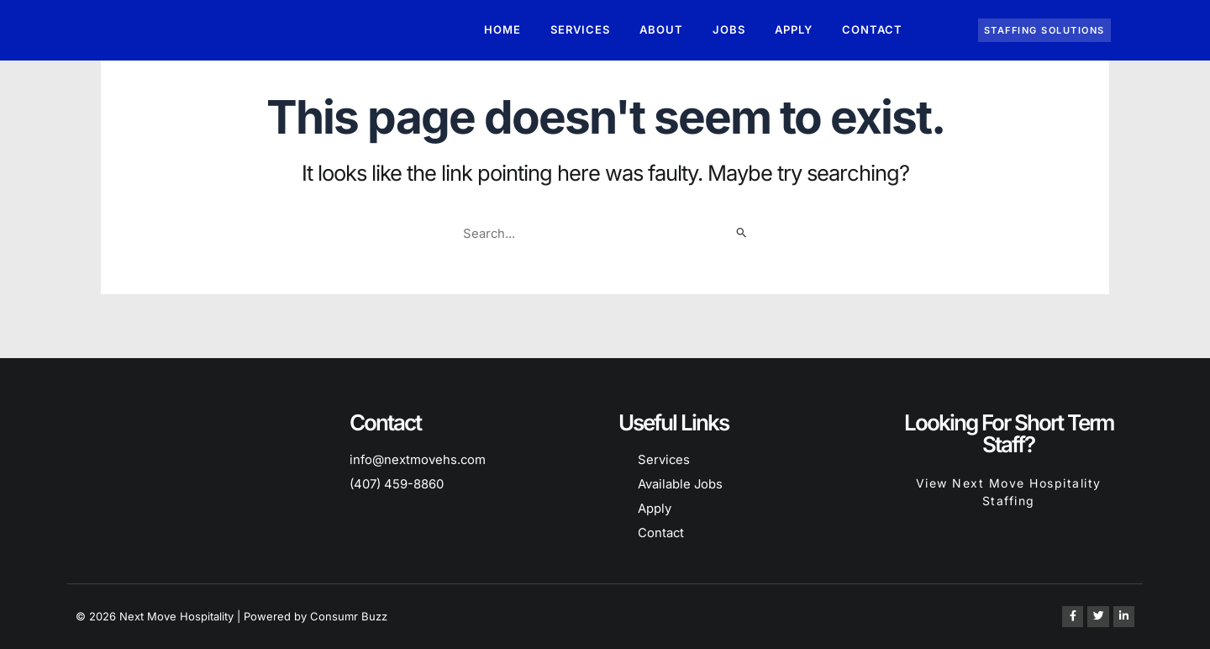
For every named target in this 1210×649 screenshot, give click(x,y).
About (661, 30)
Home (502, 30)
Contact (872, 30)
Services (580, 30)
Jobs (729, 30)
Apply (794, 30)
